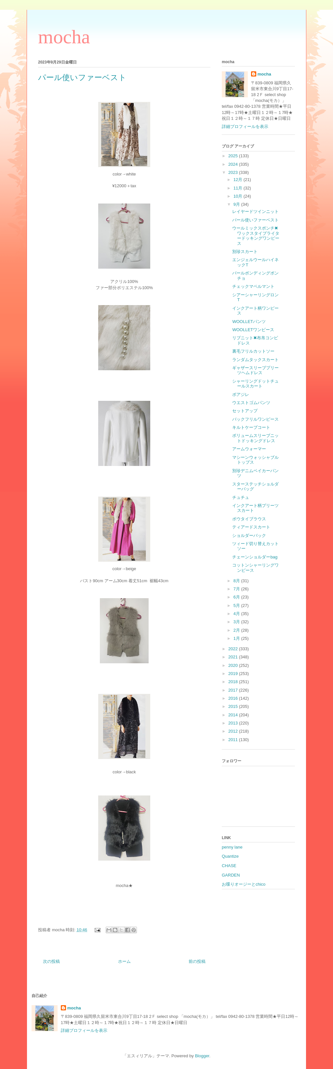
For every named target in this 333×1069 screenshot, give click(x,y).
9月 (237, 204)
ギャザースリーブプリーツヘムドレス (255, 370)
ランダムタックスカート (255, 359)
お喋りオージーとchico (243, 884)
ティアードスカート (251, 527)
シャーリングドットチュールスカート (255, 384)
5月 (237, 605)
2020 (233, 665)
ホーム (124, 961)
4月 (237, 613)
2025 (233, 155)
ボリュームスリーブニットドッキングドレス (255, 438)
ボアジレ (240, 394)
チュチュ (240, 497)
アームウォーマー (249, 448)
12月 (238, 179)
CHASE (229, 865)
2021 (233, 656)
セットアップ (245, 410)
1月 (237, 638)
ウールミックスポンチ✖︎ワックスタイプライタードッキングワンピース (255, 236)
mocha (64, 37)
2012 (233, 731)
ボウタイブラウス (249, 518)
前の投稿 (197, 961)
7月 (237, 588)
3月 (237, 621)
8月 (237, 580)
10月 (238, 196)
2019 (233, 673)
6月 (237, 597)
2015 (233, 706)
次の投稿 (51, 961)
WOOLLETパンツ (249, 321)
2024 (233, 164)
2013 (233, 723)
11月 (238, 188)
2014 (233, 714)
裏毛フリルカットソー (253, 351)
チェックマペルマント (253, 286)
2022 (233, 648)
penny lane (232, 847)
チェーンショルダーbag (254, 557)
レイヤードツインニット (255, 211)
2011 (233, 739)
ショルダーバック (249, 535)
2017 (233, 690)
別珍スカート (245, 251)
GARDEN (231, 875)
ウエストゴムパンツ (251, 402)
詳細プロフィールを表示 (245, 126)
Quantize (230, 856)
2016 (233, 698)
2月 (237, 630)
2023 (233, 172)
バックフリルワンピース (255, 419)
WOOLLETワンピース (253, 329)
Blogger (202, 1055)
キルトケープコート (251, 427)
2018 (233, 681)
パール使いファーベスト (255, 220)
